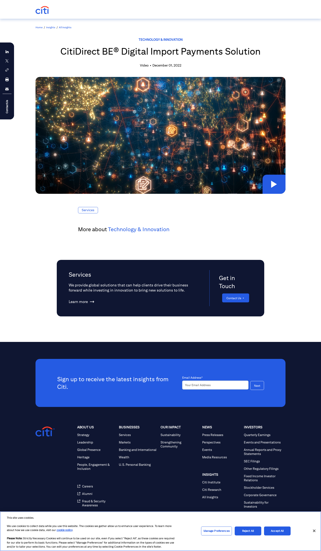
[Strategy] (96, 435)
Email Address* (192, 377)
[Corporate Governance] (263, 495)
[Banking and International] (138, 450)
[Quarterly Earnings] (263, 435)
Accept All (277, 531)
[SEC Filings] (263, 461)
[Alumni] (96, 494)
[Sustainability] (179, 435)
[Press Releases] (221, 435)
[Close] (314, 530)
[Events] (221, 450)
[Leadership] (96, 442)
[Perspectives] (221, 442)
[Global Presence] (96, 450)
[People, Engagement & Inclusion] (96, 467)
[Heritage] (96, 457)
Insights (50, 27)
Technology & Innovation (161, 39)
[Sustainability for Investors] (263, 504)
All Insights (65, 27)
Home (39, 27)
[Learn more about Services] (78, 302)
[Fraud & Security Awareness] (96, 503)
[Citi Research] (221, 490)
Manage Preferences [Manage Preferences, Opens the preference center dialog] (216, 531)
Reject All (248, 531)
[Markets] (138, 442)
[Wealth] (138, 457)
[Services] (138, 435)
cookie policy (64, 530)
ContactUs (7, 106)
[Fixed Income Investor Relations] (263, 478)
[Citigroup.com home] (45, 431)
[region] (160, 531)
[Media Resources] (221, 457)
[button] (274, 184)
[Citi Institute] (221, 482)
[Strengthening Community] (179, 444)
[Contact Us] (235, 297)
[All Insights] (221, 497)
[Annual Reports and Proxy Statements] (263, 452)
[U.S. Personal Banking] (138, 465)
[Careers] (96, 486)
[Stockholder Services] (263, 488)
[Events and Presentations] (263, 442)
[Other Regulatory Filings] (263, 469)
